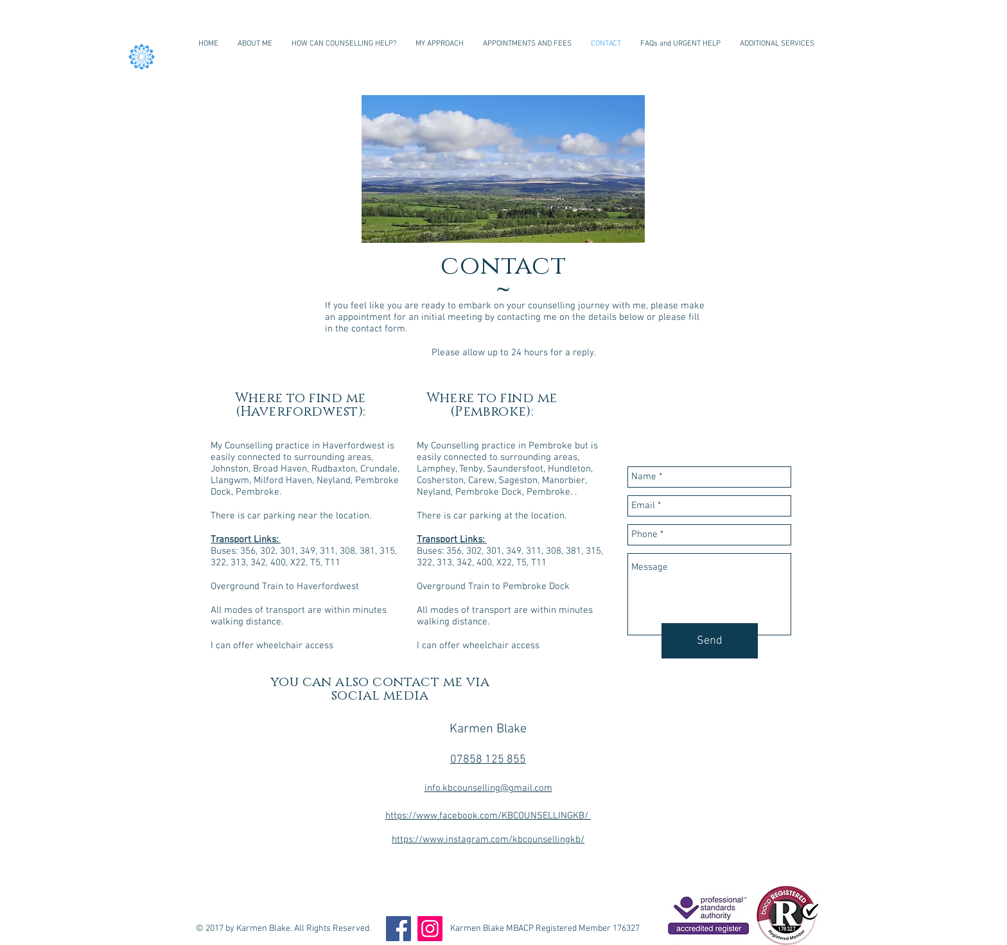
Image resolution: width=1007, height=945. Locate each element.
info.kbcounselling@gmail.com (488, 788)
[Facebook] (398, 928)
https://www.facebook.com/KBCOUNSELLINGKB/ (488, 816)
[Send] (709, 640)
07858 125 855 (488, 759)
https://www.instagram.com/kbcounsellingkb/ (488, 839)
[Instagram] (429, 928)
